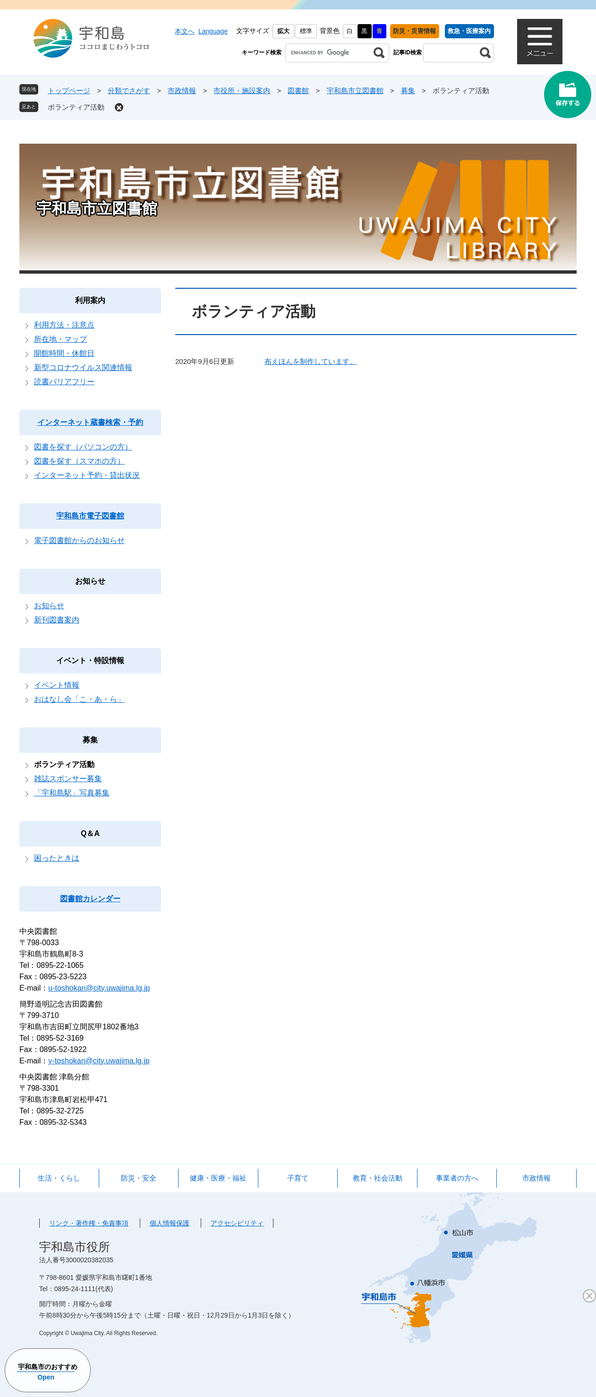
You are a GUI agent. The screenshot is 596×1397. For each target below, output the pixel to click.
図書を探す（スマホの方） (79, 461)
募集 (408, 90)
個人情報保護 (169, 1223)
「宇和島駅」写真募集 (72, 793)
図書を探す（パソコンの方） (83, 447)
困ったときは (56, 858)
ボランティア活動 (76, 107)
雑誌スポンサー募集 (68, 779)
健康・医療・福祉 (218, 1178)
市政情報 (182, 90)
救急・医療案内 (469, 30)
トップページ (69, 90)
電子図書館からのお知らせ (79, 540)
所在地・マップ (60, 339)
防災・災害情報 (414, 30)
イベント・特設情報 (90, 660)
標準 (306, 30)
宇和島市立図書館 (355, 90)
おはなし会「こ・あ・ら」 (79, 699)
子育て (297, 1178)
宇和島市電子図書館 (90, 516)
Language (213, 31)
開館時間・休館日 (64, 353)
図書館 (298, 90)
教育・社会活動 (377, 1178)
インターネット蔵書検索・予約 (90, 422)
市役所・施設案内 (241, 90)
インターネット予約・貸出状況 (87, 475)
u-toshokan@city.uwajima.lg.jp (99, 988)
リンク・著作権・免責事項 (88, 1223)
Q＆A (90, 833)
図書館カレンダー (90, 899)
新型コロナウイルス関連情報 (83, 367)
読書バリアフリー (64, 382)
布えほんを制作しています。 (310, 361)
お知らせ (90, 581)
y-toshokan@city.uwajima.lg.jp (98, 1061)
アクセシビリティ (237, 1223)
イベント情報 (56, 685)
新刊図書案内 (56, 620)
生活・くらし (59, 1178)
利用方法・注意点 (64, 325)
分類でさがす (129, 90)
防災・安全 (138, 1178)
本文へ (185, 31)
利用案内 (90, 300)
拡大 (283, 30)
